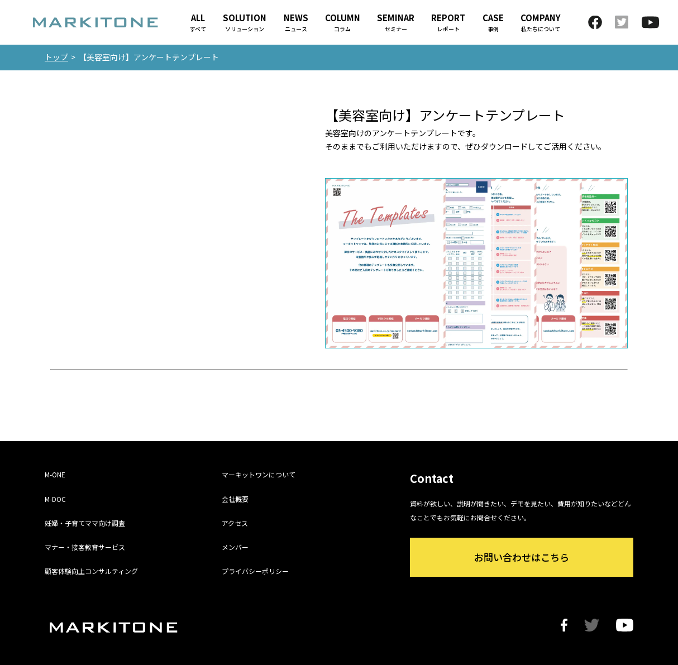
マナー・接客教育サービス (85, 547)
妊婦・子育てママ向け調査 (85, 523)
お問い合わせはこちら (521, 557)
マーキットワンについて (258, 474)
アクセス (235, 523)
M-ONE (55, 474)
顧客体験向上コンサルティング (91, 571)
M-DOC (55, 499)
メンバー (235, 547)
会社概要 (235, 499)
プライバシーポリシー (255, 571)
